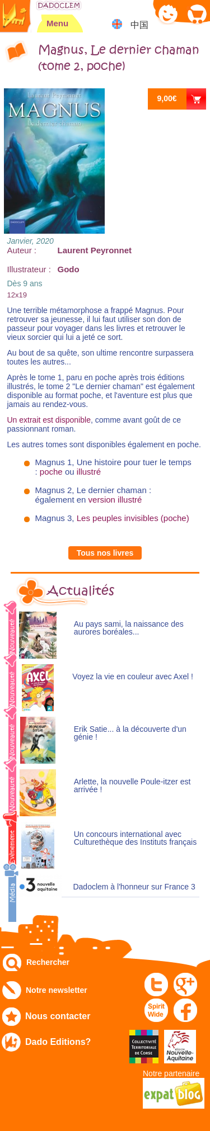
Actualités (80, 591)
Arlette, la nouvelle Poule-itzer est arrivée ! (132, 786)
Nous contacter (57, 1016)
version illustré (115, 499)
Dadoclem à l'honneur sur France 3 (134, 887)
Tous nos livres (105, 552)
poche (51, 471)
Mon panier (196, 14)
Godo (69, 269)
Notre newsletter (56, 990)
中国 (139, 25)
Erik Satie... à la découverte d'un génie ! (130, 733)
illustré (89, 471)
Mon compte (168, 14)
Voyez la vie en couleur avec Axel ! (132, 677)
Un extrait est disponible (49, 419)
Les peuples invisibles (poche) (133, 518)
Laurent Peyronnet (95, 250)
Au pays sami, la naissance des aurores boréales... (129, 628)
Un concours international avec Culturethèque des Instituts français (135, 838)
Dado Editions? (58, 1042)
